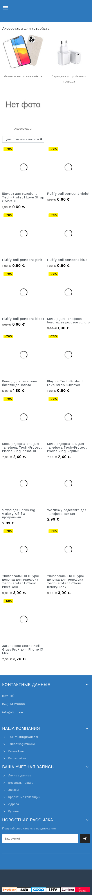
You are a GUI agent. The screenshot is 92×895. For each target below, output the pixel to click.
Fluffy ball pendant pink (22, 260)
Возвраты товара (20, 783)
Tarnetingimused (21, 744)
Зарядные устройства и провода (69, 79)
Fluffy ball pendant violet (68, 193)
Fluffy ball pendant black (23, 319)
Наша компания (21, 728)
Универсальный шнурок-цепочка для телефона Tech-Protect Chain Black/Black (67, 581)
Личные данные (19, 775)
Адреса (13, 804)
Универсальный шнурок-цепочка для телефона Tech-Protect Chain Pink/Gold (21, 581)
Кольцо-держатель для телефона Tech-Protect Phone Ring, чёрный (67, 447)
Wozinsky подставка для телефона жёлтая (67, 512)
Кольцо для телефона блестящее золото (19, 383)
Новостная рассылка (27, 820)
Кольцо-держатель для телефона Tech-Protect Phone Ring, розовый (22, 447)
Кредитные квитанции (23, 797)
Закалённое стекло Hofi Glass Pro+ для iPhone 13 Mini (22, 649)
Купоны (13, 811)
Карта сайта (16, 758)
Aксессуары (23, 129)
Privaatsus (16, 751)
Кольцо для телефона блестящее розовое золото (68, 321)
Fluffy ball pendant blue (67, 260)
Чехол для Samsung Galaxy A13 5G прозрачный (18, 514)
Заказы (13, 790)
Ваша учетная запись (28, 767)
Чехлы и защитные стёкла (23, 76)
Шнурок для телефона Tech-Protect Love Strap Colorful (23, 197)
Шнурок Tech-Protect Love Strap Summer (65, 383)
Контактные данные (26, 684)
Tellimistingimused (22, 737)
